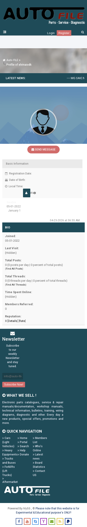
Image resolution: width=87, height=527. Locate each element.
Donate (23, 454)
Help (22, 450)
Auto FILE (12, 60)
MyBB (27, 508)
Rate (22, 321)
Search (23, 446)
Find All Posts (14, 268)
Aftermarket (10, 480)
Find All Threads (16, 284)
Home (22, 438)
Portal (22, 442)
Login (51, 33)
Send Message (43, 149)
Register (64, 33)
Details (12, 321)
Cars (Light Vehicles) (8, 442)
